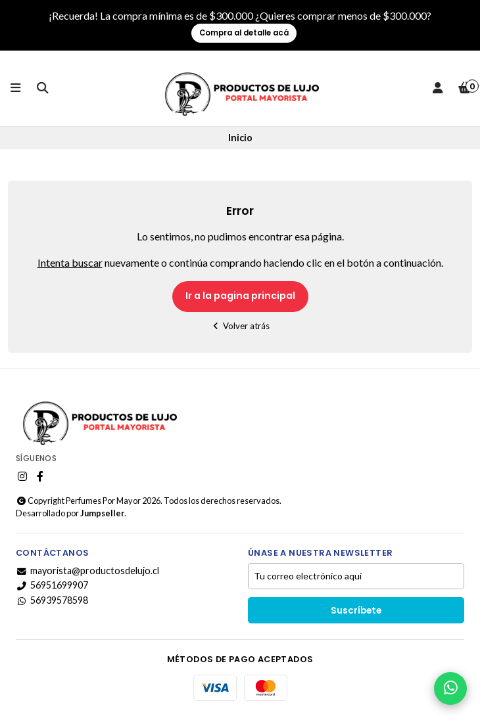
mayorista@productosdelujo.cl (87, 570)
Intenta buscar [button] (70, 262)
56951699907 (52, 585)
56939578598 (52, 600)
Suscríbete (356, 610)
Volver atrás (240, 326)
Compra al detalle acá (244, 33)
